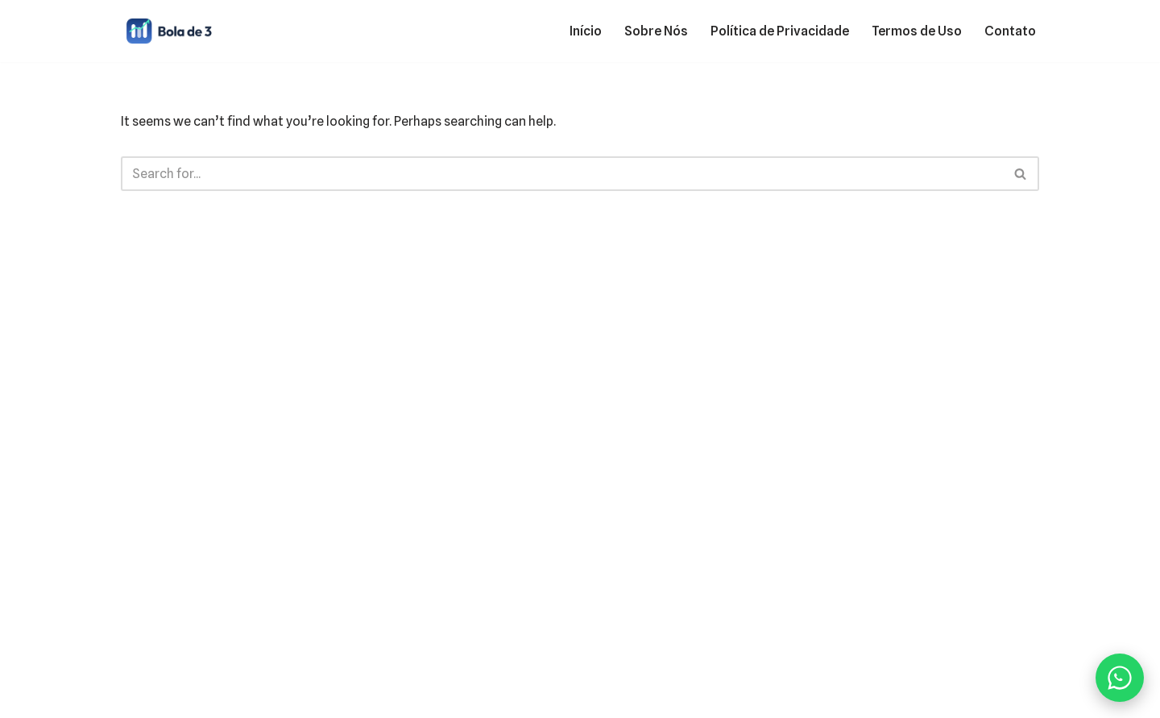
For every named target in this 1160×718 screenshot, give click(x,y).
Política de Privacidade (779, 31)
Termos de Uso (917, 31)
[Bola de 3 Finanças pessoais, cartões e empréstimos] (169, 31)
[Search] (562, 173)
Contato (1010, 31)
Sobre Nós (656, 31)
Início (586, 31)
